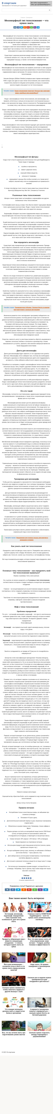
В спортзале (9, 3)
